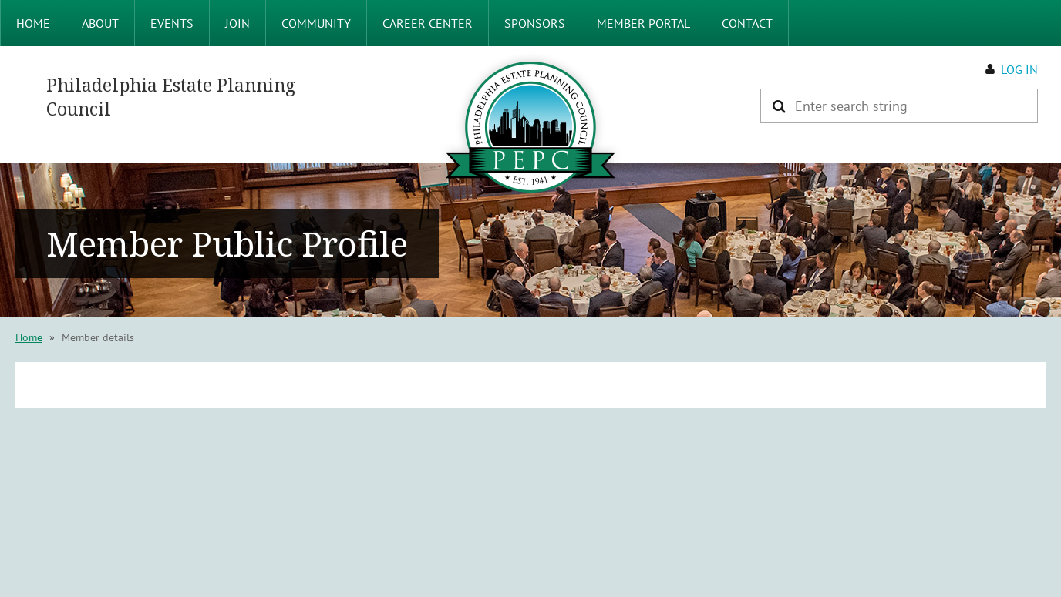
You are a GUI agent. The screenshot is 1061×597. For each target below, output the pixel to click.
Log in (1019, 69)
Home (28, 337)
